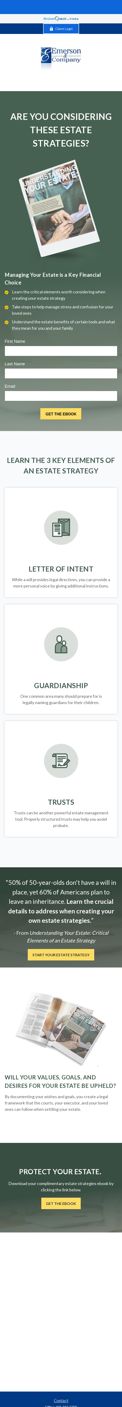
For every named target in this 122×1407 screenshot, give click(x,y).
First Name (15, 341)
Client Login (61, 29)
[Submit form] (60, 414)
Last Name (15, 364)
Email (10, 386)
